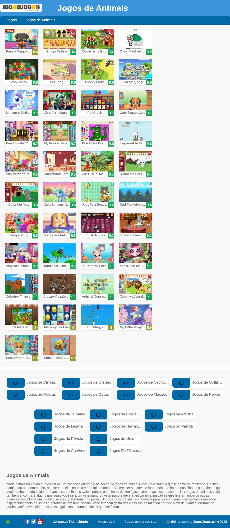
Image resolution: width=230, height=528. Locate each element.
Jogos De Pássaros (116, 450)
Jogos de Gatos (85, 394)
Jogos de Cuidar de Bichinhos (126, 414)
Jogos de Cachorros (144, 382)
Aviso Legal (106, 521)
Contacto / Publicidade (70, 521)
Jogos (12, 20)
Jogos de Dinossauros (36, 382)
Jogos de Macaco (142, 394)
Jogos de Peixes (196, 394)
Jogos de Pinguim (33, 394)
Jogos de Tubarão (59, 414)
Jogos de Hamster (116, 426)
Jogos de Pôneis (58, 438)
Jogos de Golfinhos (198, 382)
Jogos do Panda (169, 426)
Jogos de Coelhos (59, 450)
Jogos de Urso (112, 438)
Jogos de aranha (169, 414)
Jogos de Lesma (58, 426)
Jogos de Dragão (86, 382)
